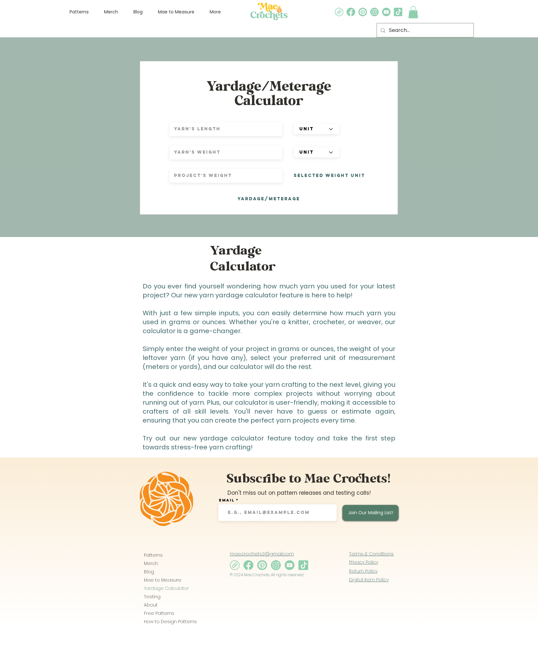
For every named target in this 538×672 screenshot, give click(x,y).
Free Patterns (159, 613)
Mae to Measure (162, 580)
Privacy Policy (363, 562)
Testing (152, 596)
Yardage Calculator (166, 588)
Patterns (153, 555)
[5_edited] (351, 12)
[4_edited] (362, 12)
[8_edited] (339, 12)
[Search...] (424, 30)
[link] (413, 12)
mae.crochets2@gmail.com (262, 554)
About (151, 605)
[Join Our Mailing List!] (370, 513)
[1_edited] (398, 12)
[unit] (316, 129)
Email (227, 500)
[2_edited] (374, 12)
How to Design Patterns (166, 621)
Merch (151, 563)
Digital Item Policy (369, 580)
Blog (149, 572)
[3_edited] (386, 12)
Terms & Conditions (371, 554)
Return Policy (363, 571)
